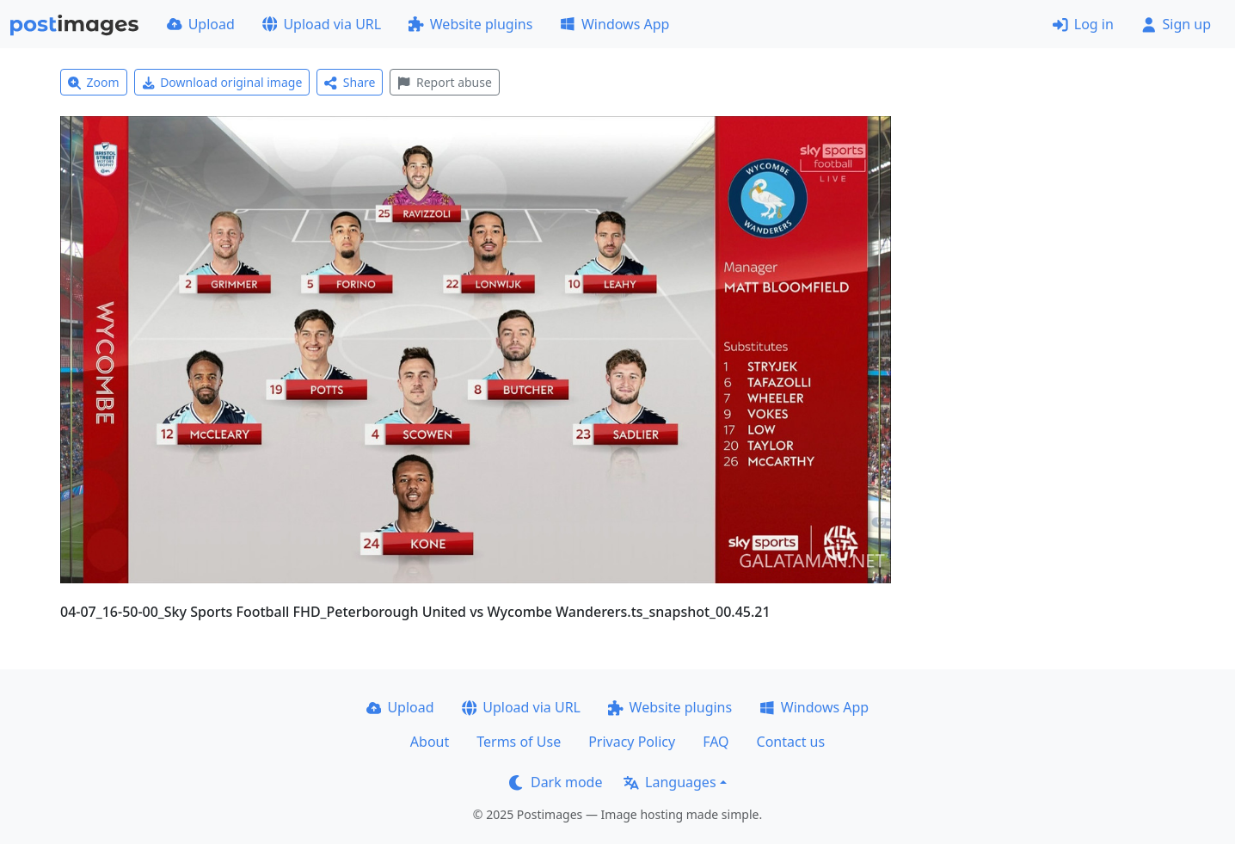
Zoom (94, 82)
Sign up (1176, 24)
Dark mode (555, 782)
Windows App (614, 24)
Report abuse (444, 82)
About (429, 741)
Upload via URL (321, 24)
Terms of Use (518, 741)
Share (349, 82)
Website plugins (470, 24)
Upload (201, 24)
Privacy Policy (631, 741)
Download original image (222, 82)
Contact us (791, 741)
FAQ (715, 741)
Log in (1083, 24)
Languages (670, 782)
